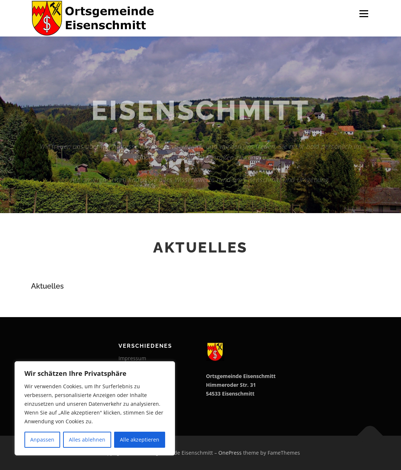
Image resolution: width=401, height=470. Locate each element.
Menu (363, 13)
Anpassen (42, 439)
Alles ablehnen (87, 439)
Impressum (132, 358)
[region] (95, 408)
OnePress (230, 452)
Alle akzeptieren (139, 439)
